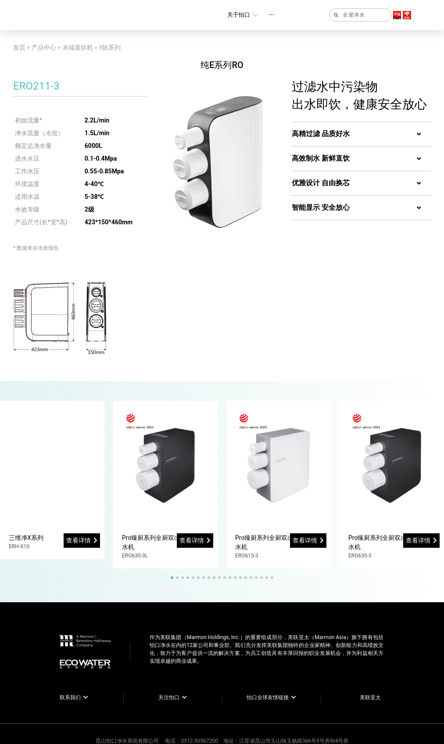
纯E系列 (110, 47)
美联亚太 (370, 697)
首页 (19, 47)
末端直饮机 (77, 47)
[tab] (361, 134)
